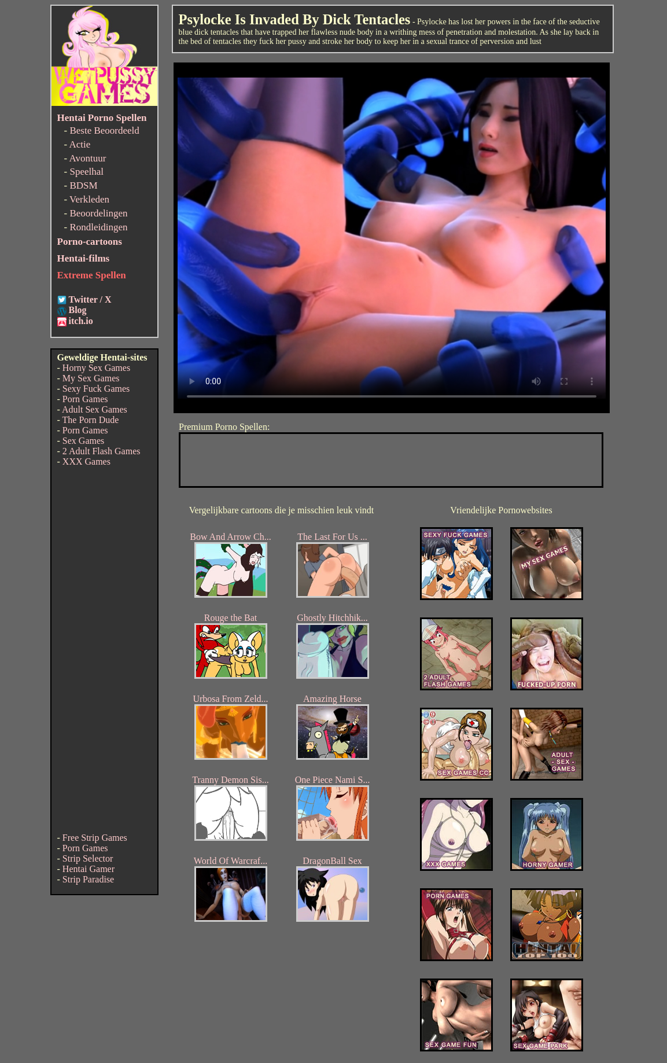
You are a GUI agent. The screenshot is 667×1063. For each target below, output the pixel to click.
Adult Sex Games (94, 409)
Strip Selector (87, 858)
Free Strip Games (94, 838)
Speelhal (86, 171)
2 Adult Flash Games (101, 451)
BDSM (83, 185)
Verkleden (89, 199)
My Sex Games (91, 378)
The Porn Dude (90, 420)
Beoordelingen (98, 213)
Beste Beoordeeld (104, 130)
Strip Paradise (88, 879)
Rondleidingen (98, 227)
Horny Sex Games (96, 368)
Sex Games (83, 441)
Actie (79, 144)
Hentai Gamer (88, 869)
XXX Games (86, 461)
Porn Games (85, 399)
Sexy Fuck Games (96, 388)
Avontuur (87, 158)
